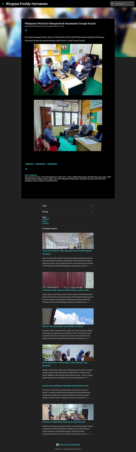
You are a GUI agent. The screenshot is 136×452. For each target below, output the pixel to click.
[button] (26, 30)
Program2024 (52, 164)
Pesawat (45, 223)
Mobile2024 (29, 164)
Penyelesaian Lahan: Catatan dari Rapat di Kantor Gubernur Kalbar (65, 290)
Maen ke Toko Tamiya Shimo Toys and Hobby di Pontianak (62, 326)
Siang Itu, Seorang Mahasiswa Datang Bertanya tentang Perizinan (65, 386)
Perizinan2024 (40, 164)
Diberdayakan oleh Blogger (68, 445)
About (44, 221)
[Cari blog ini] (123, 3)
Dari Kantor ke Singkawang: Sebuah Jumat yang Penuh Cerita (63, 422)
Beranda (45, 219)
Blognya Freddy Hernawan (27, 4)
